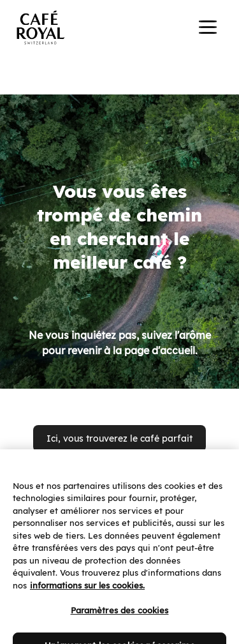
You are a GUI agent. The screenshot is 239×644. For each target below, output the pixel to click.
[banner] (119, 28)
